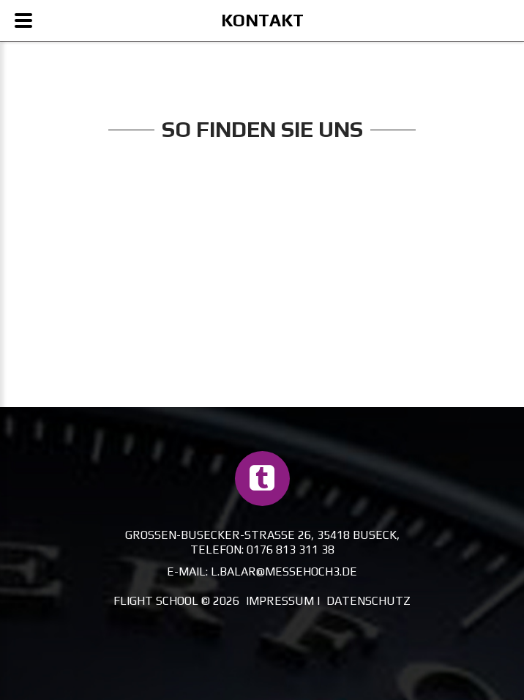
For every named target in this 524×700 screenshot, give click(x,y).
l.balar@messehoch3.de (284, 571)
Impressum (280, 601)
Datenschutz (368, 601)
